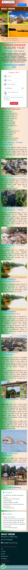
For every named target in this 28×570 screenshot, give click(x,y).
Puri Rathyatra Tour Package (9, 140)
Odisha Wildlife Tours (7, 120)
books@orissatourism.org (9, 542)
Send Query (14, 103)
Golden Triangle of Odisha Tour (9, 115)
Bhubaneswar (4, 556)
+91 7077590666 (7, 539)
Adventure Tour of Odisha (8, 123)
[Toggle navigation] (25, 8)
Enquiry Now (21, 4)
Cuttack (3, 551)
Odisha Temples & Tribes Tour (9, 116)
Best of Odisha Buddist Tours (9, 125)
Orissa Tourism (8, 8)
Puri (2, 549)
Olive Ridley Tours (6, 129)
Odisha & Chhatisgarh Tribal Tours (10, 131)
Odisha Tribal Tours (6, 111)
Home (2, 38)
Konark (3, 554)
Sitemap (3, 563)
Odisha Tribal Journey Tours (8, 132)
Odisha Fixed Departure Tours (9, 113)
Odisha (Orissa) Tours (12, 38)
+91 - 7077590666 (8, 2)
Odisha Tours (4, 127)
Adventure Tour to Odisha (8, 122)
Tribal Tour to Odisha (7, 134)
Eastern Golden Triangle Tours (9, 118)
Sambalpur (4, 558)
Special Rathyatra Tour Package (10, 138)
